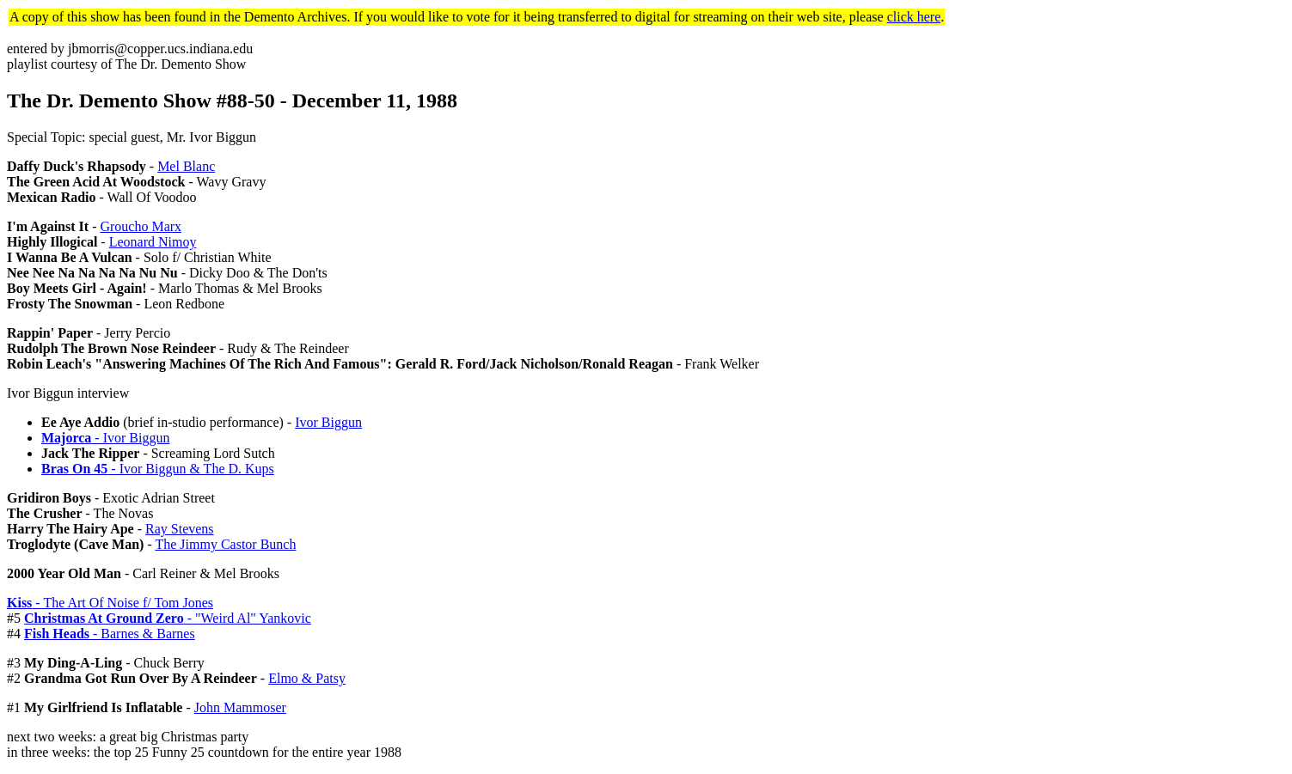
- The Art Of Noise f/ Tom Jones (110, 602)
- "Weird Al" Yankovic (167, 618)
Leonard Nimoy (153, 242)
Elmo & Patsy (307, 678)
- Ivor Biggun (105, 437)
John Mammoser (240, 707)
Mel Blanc (186, 166)
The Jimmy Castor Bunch (225, 544)
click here (914, 16)
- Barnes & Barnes (109, 633)
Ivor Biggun (328, 422)
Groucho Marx (140, 226)
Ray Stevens (179, 528)
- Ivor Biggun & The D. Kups (157, 468)
